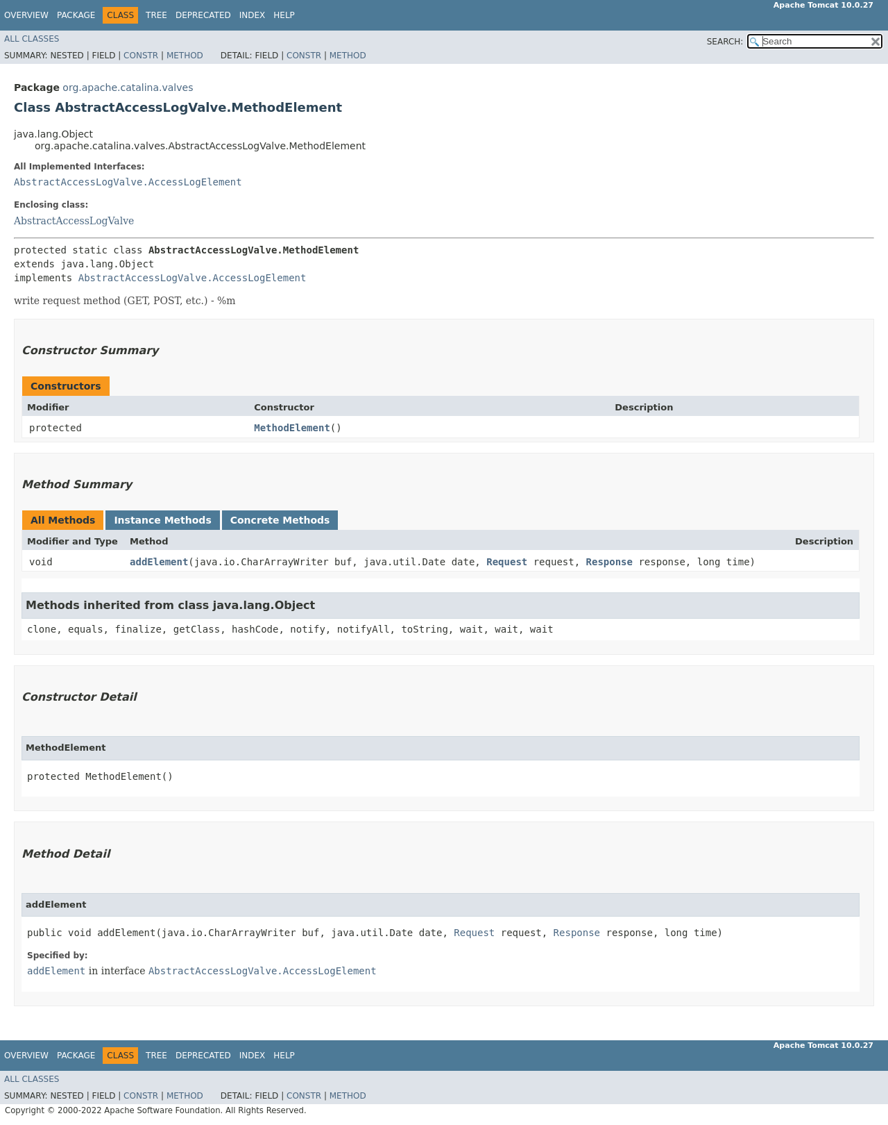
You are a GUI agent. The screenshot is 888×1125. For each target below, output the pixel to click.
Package (76, 15)
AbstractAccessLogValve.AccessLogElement (128, 182)
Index (252, 15)
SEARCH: (725, 42)
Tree (156, 15)
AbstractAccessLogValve (74, 220)
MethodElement (292, 427)
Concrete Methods (280, 520)
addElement (159, 561)
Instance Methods (162, 520)
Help (284, 15)
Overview (26, 15)
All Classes (31, 39)
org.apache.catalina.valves (127, 87)
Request (506, 561)
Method (184, 55)
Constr (140, 55)
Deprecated (203, 15)
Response (609, 561)
